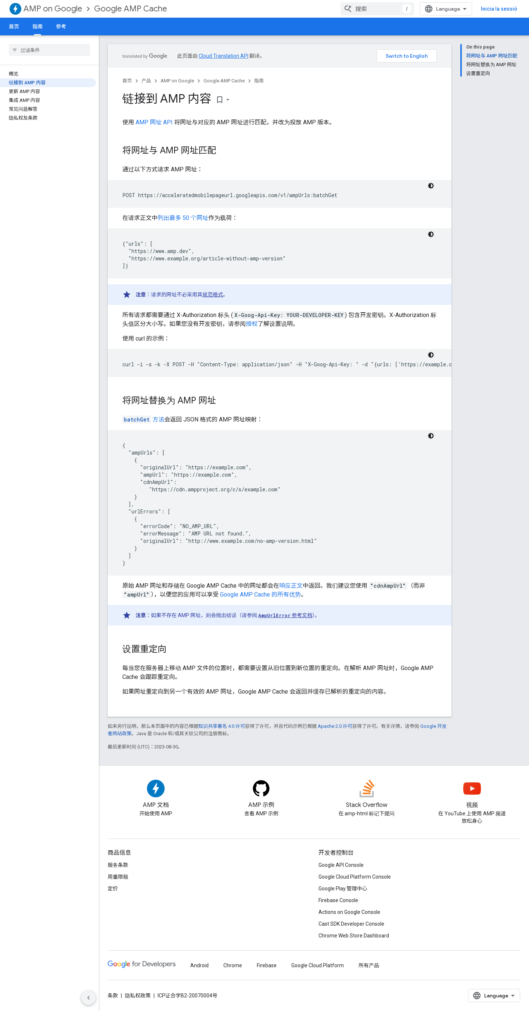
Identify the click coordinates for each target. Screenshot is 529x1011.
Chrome (232, 965)
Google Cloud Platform (317, 965)
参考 (61, 26)
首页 (14, 26)
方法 (143, 419)
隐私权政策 (138, 995)
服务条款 (118, 865)
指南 (259, 80)
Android (199, 965)
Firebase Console (338, 900)
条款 (113, 995)
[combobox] (377, 8)
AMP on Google (53, 9)
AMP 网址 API (154, 122)
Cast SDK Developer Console (351, 924)
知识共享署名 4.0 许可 (221, 726)
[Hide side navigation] (88, 997)
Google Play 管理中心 (343, 888)
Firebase (267, 965)
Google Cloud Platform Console (355, 877)
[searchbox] (49, 50)
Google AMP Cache (130, 9)
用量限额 (118, 877)
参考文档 (285, 615)
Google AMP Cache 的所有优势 (260, 594)
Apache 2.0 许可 (335, 726)
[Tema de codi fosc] (431, 186)
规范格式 (212, 295)
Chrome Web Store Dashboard (354, 936)
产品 (146, 80)
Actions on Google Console (349, 912)
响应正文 (291, 585)
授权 (252, 323)
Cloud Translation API (223, 56)
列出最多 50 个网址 (183, 217)
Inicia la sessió (499, 9)
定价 (113, 888)
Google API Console (341, 865)
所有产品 (369, 965)
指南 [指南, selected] (37, 26)
